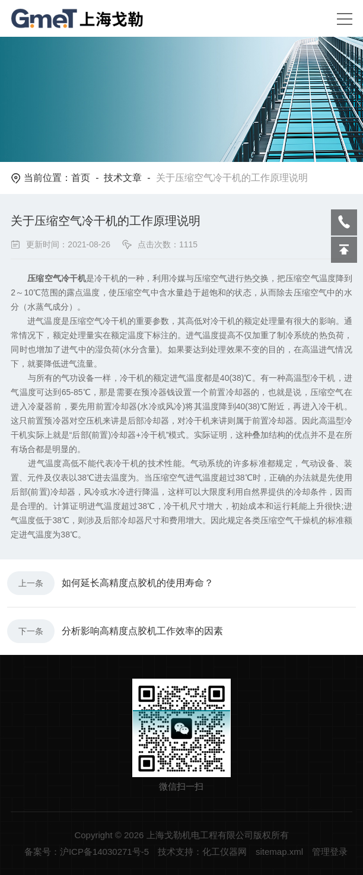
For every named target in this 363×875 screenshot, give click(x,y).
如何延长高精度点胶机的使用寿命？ (138, 583)
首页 (80, 178)
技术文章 (123, 178)
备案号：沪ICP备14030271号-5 (86, 852)
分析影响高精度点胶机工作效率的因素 (142, 631)
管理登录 (330, 852)
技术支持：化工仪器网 (202, 852)
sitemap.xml (279, 852)
